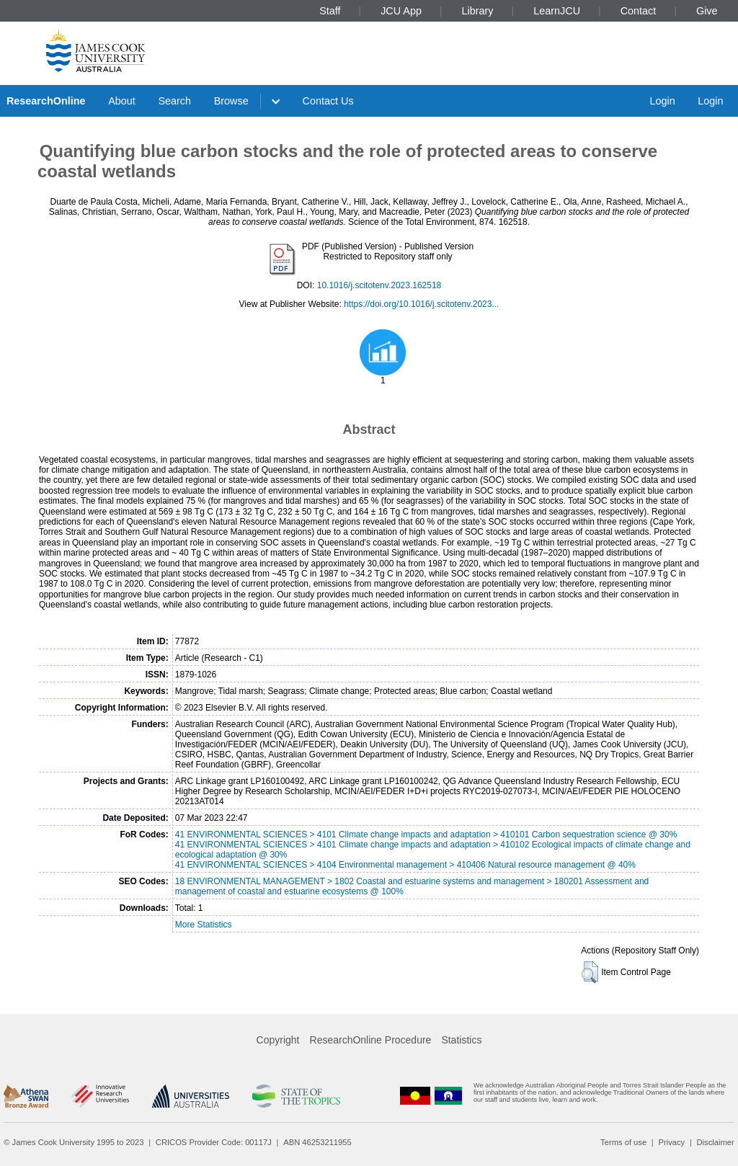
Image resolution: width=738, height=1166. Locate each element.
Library (478, 11)
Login (662, 101)
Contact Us (328, 101)
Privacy (671, 1142)
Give (707, 11)
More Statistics (203, 925)
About (121, 101)
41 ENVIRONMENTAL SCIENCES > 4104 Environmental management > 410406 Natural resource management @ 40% (405, 865)
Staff (329, 11)
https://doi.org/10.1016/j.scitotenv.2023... (421, 304)
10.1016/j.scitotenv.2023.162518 (379, 285)
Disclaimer (715, 1142)
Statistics (461, 1040)
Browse (231, 101)
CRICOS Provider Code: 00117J (214, 1142)
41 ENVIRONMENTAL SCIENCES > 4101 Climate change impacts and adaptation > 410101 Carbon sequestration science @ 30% (426, 834)
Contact (639, 11)
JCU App (401, 11)
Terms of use (623, 1142)
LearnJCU (556, 11)
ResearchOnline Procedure (371, 1040)
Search (174, 101)
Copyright (278, 1040)
